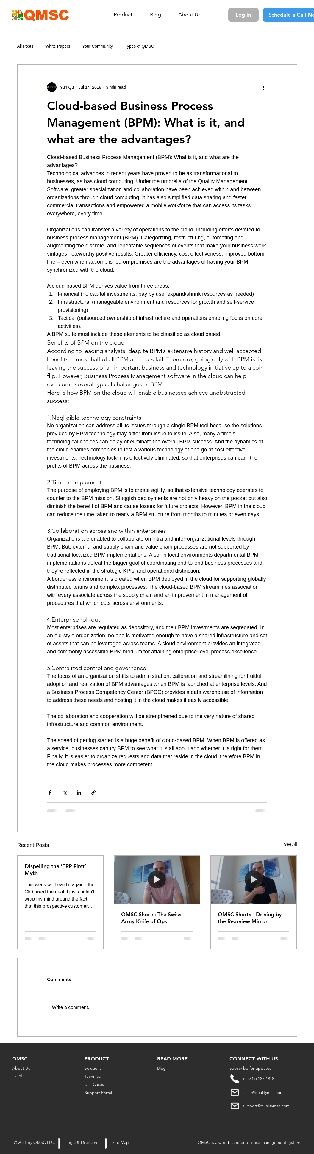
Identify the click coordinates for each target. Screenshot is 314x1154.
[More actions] (263, 87)
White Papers (57, 46)
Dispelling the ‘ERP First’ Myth (55, 869)
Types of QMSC (139, 46)
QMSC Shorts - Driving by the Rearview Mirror (250, 918)
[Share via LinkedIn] (79, 792)
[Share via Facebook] (50, 792)
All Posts (25, 46)
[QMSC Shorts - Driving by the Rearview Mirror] (254, 880)
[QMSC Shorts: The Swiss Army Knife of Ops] (157, 880)
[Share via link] (93, 792)
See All (290, 844)
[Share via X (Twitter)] (64, 792)
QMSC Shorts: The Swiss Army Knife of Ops (151, 918)
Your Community (97, 46)
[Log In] (243, 15)
